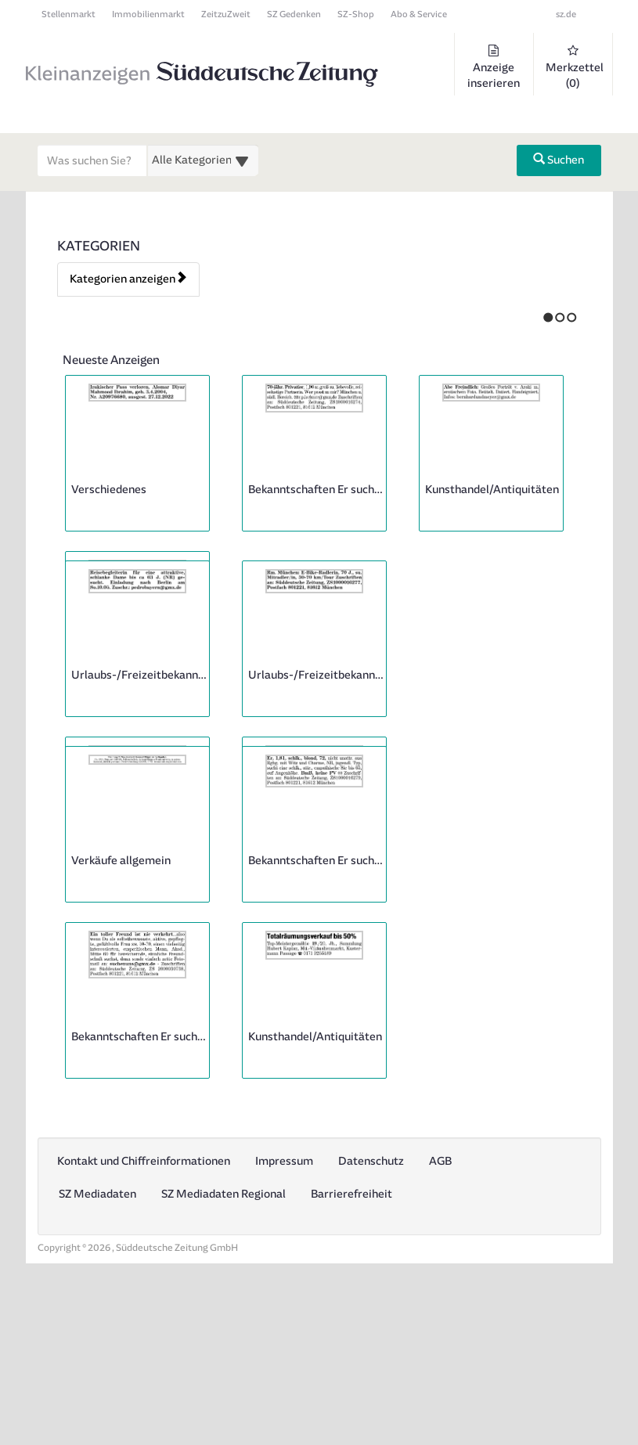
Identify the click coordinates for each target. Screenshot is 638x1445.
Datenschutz (371, 1335)
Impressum (284, 1335)
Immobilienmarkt (148, 14)
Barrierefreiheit (351, 1367)
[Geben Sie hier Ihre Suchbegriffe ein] (92, 160)
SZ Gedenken (294, 14)
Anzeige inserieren (494, 67)
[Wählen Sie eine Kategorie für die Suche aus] (203, 160)
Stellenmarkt (68, 14)
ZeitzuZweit (226, 14)
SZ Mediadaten (97, 1367)
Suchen (558, 160)
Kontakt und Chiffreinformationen (143, 1335)
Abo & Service (419, 14)
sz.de (566, 14)
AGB (440, 1335)
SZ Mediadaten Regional (223, 1367)
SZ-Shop (355, 14)
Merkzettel (575, 67)
